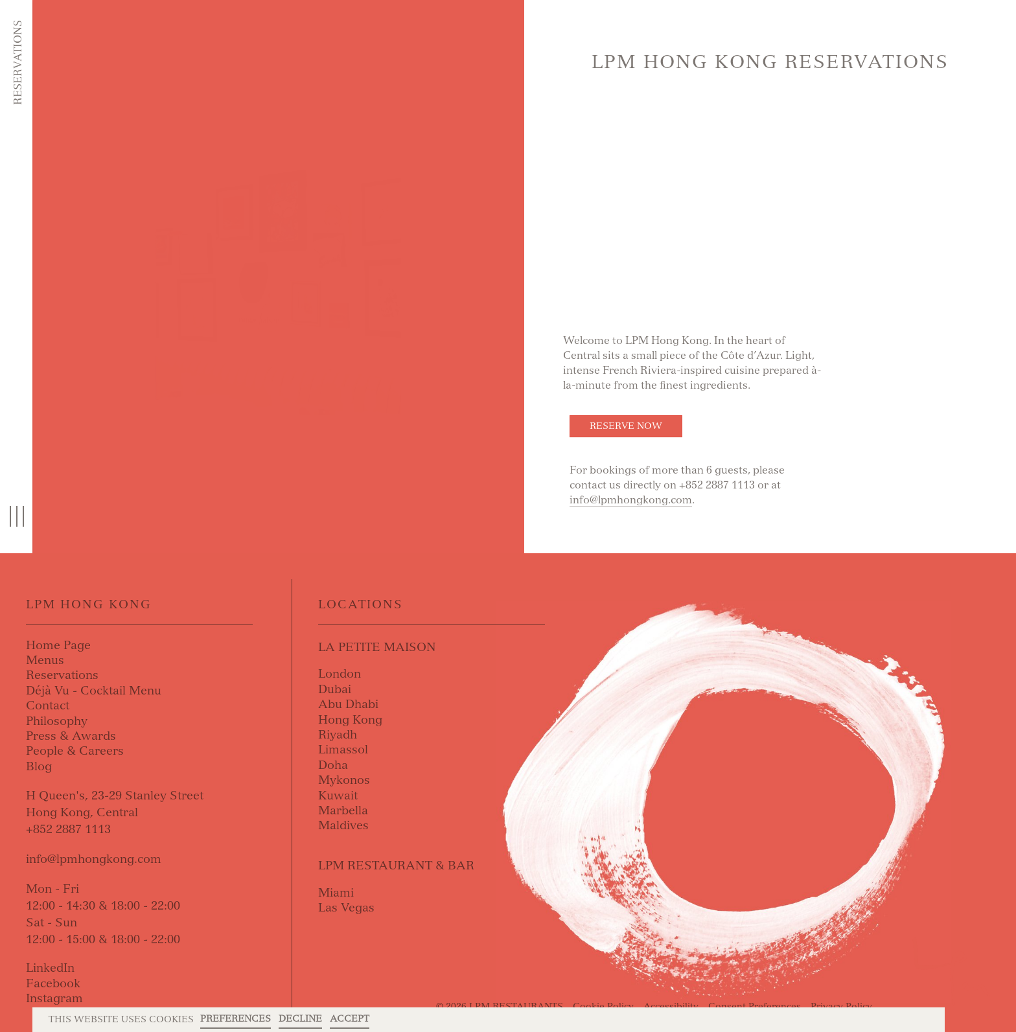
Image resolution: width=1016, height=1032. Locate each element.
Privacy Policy (841, 1006)
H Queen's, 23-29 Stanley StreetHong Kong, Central (114, 804)
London (339, 674)
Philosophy (56, 721)
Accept (349, 1018)
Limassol (343, 749)
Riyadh (337, 735)
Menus (45, 660)
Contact (47, 705)
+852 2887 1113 (68, 829)
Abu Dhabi (348, 704)
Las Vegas (346, 907)
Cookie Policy (603, 1006)
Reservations (18, 62)
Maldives (343, 825)
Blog (39, 766)
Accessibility (670, 1006)
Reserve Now (626, 425)
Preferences (235, 1018)
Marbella (343, 810)
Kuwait (338, 795)
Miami (336, 893)
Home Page (58, 645)
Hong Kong (350, 720)
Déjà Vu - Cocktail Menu (93, 690)
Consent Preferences (754, 1006)
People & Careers (75, 751)
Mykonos (344, 780)
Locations (360, 604)
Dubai (334, 689)
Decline (300, 1018)
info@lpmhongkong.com (631, 500)
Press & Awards (71, 736)
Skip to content (88, 59)
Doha (333, 765)
